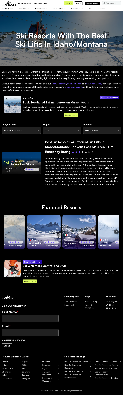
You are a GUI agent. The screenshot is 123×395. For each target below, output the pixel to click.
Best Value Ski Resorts (73, 372)
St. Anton (46, 362)
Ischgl (4, 375)
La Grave (26, 372)
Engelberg (46, 365)
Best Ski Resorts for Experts (106, 365)
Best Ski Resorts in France (106, 369)
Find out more (71, 115)
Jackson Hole (7, 369)
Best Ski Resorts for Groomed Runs (103, 373)
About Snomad (70, 301)
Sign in (78, 3)
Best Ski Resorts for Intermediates (72, 376)
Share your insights (74, 87)
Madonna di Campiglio (47, 380)
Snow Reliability (59, 83)
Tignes (25, 362)
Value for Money (94, 83)
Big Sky (45, 369)
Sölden (25, 365)
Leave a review (92, 3)
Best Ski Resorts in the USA (106, 378)
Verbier (5, 362)
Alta (23, 369)
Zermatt (25, 375)
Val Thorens (7, 379)
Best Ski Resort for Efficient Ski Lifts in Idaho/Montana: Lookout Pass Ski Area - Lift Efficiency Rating (79, 147)
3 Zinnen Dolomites (46, 373)
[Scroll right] (116, 231)
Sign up (68, 3)
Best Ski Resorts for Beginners (72, 367)
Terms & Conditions (89, 306)
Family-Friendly (74, 83)
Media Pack (69, 305)
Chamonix (6, 372)
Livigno (5, 365)
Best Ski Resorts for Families (76, 362)
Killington (26, 379)
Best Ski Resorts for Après (106, 362)
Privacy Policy (91, 301)
